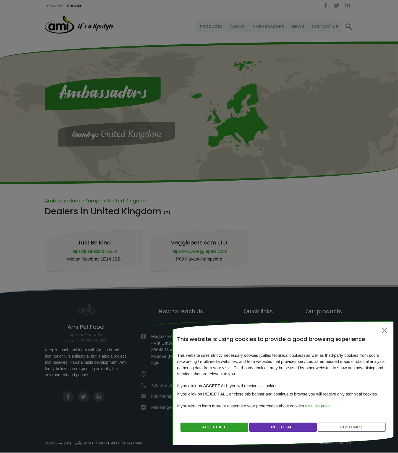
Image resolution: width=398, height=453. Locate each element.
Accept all (214, 427)
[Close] (384, 330)
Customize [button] (351, 427)
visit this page (317, 405)
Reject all (283, 427)
